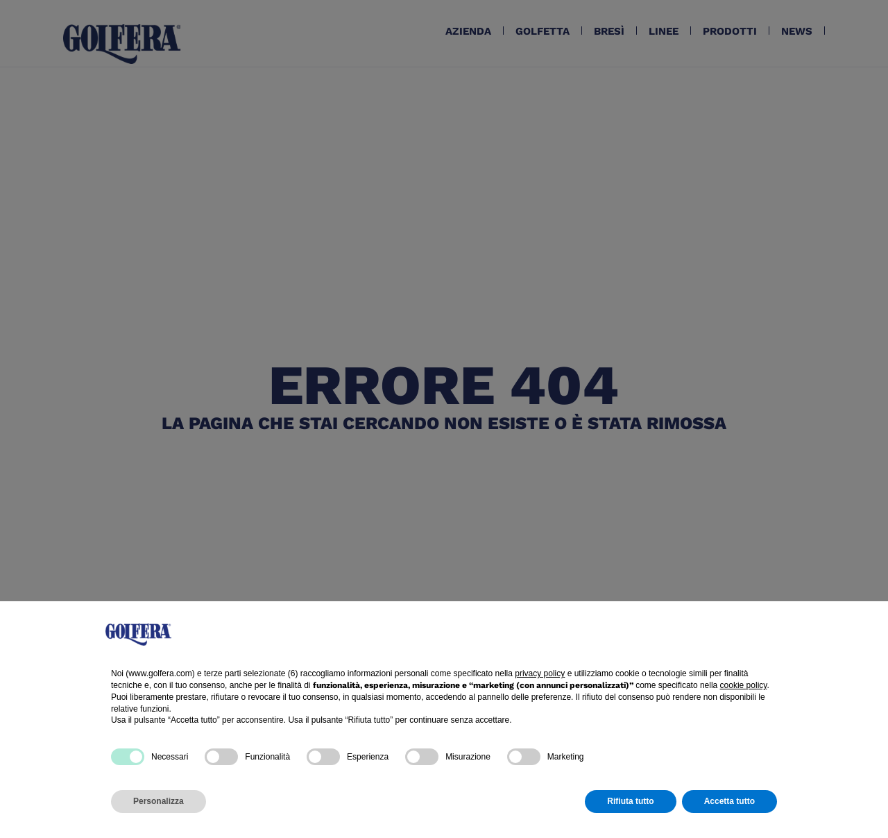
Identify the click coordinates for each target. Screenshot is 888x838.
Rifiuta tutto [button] (630, 801)
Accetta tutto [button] (729, 801)
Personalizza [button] (158, 801)
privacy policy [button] (540, 673)
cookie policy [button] (743, 685)
